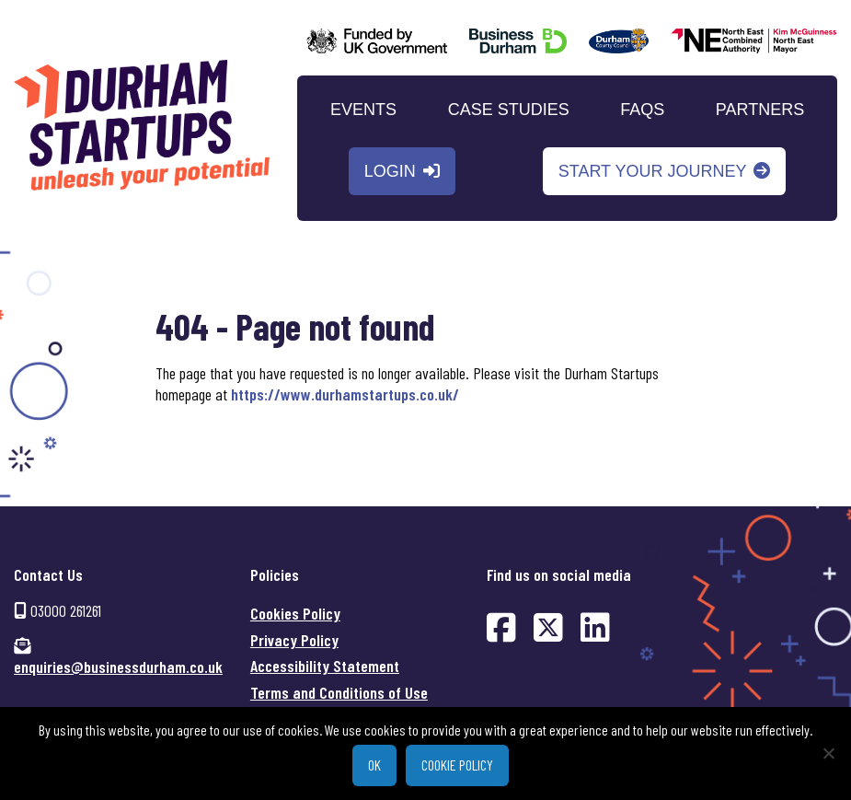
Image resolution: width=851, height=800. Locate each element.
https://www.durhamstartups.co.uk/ (345, 394)
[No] (828, 753)
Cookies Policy (295, 613)
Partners (760, 109)
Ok (374, 764)
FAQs (642, 109)
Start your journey (652, 171)
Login (390, 171)
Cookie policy (457, 764)
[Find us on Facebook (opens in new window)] (501, 626)
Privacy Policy (294, 640)
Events (363, 109)
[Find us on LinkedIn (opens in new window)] (595, 626)
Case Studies (508, 109)
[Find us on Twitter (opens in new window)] (548, 626)
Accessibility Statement (324, 665)
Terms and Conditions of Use (339, 692)
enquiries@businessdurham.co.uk (118, 666)
